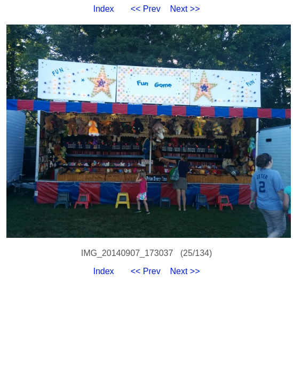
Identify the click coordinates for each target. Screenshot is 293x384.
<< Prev (146, 8)
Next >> (185, 8)
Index (103, 8)
